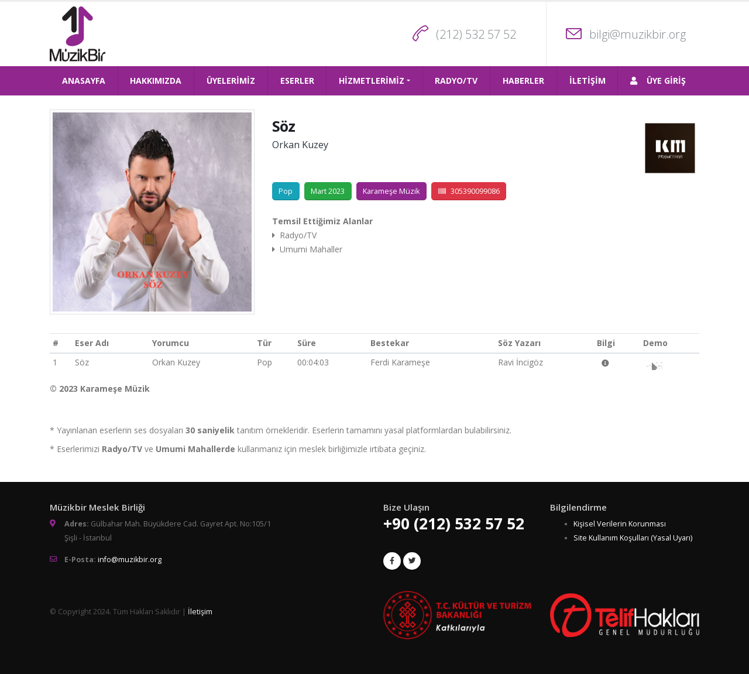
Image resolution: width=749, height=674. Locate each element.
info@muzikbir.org (130, 559)
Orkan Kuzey (300, 144)
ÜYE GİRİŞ (658, 80)
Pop (286, 191)
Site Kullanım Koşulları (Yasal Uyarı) (632, 538)
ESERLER (297, 80)
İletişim (200, 612)
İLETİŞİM (587, 80)
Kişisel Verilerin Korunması (619, 524)
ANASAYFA (83, 80)
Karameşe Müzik (391, 191)
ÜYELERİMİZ (231, 80)
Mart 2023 (328, 191)
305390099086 (469, 191)
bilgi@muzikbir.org (637, 34)
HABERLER (523, 80)
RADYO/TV (456, 80)
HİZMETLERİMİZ (371, 80)
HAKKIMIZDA (155, 80)
